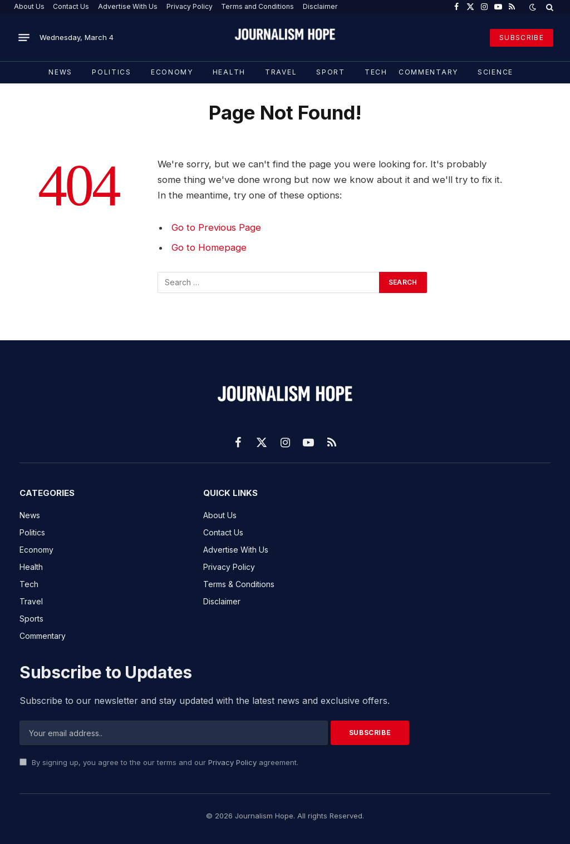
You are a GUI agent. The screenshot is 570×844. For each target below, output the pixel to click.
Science (495, 72)
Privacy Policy (189, 6)
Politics (111, 72)
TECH (376, 72)
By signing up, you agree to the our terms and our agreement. (158, 762)
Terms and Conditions (257, 6)
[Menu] (24, 37)
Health (229, 72)
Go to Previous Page (216, 227)
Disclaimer (320, 6)
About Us (29, 6)
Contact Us (71, 6)
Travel (281, 72)
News (60, 72)
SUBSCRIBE (521, 37)
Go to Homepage (209, 247)
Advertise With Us (128, 6)
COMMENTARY (428, 72)
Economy (172, 72)
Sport (330, 72)
